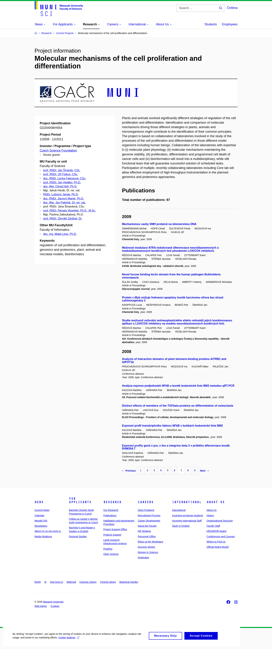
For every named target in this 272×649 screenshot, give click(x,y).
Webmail (71, 582)
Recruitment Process (149, 515)
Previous (129, 470)
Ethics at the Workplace (150, 541)
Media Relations (43, 536)
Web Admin (41, 606)
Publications (110, 515)
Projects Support (112, 534)
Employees (229, 24)
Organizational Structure (220, 520)
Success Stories (146, 547)
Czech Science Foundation (58, 150)
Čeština (232, 8)
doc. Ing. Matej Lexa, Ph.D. (60, 233)
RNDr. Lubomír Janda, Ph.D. (61, 194)
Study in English (180, 526)
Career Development (149, 520)
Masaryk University (53, 601)
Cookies (54, 606)
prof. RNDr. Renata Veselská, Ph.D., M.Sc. (69, 210)
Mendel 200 (41, 520)
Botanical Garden (128, 582)
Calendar (39, 515)
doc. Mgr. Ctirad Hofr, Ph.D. (60, 186)
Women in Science (148, 552)
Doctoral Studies (78, 536)
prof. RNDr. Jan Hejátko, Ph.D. (62, 182)
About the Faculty (147, 526)
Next (204, 470)
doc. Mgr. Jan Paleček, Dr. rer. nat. (64, 202)
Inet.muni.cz (56, 582)
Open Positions (146, 510)
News (39, 502)
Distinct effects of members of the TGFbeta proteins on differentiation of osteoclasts (177, 405)
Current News (42, 510)
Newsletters (41, 526)
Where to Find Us (216, 541)
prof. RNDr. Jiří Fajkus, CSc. (60, 174)
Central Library (108, 582)
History (210, 515)
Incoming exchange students (187, 515)
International (186, 502)
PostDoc (108, 548)
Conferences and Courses (221, 536)
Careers (146, 502)
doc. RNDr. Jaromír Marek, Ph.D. (63, 198)
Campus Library (88, 582)
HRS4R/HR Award (216, 531)
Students (211, 24)
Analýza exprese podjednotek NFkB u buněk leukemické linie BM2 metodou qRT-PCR (178, 385)
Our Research (110, 510)
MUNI (38, 582)
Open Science (111, 554)
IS (45, 582)
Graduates (143, 557)
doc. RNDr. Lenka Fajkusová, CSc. (64, 178)
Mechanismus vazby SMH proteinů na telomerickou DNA (159, 224)
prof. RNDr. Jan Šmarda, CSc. (61, 170)
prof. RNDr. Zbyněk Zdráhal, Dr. (62, 218)
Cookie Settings (68, 640)
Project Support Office (115, 529)
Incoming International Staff (187, 520)
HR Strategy (144, 531)
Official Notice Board (218, 547)
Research (112, 502)
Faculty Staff (213, 526)
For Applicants (80, 500)
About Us (216, 502)
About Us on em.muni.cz (48, 531)
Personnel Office (147, 536)
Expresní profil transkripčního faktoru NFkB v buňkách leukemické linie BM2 (172, 425)
